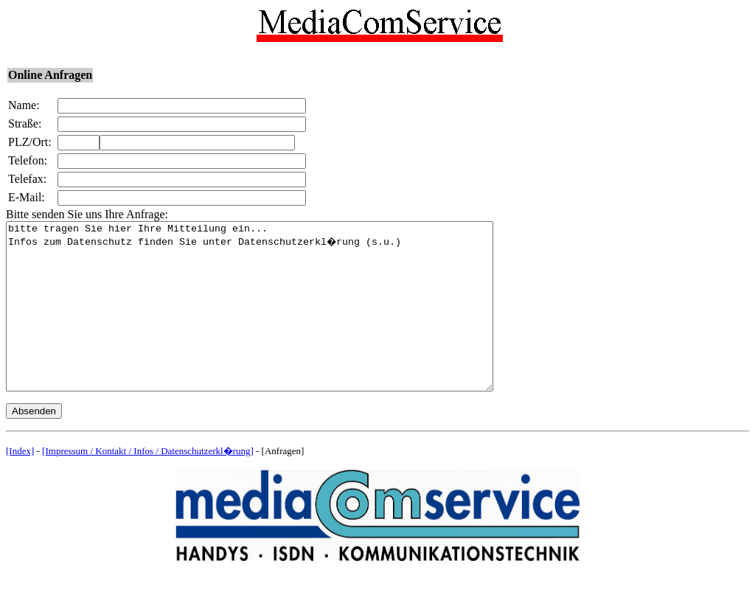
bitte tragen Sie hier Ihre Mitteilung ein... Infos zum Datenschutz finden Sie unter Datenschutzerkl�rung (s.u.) (279, 323)
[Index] (20, 484)
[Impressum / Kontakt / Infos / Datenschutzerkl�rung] (148, 484)
